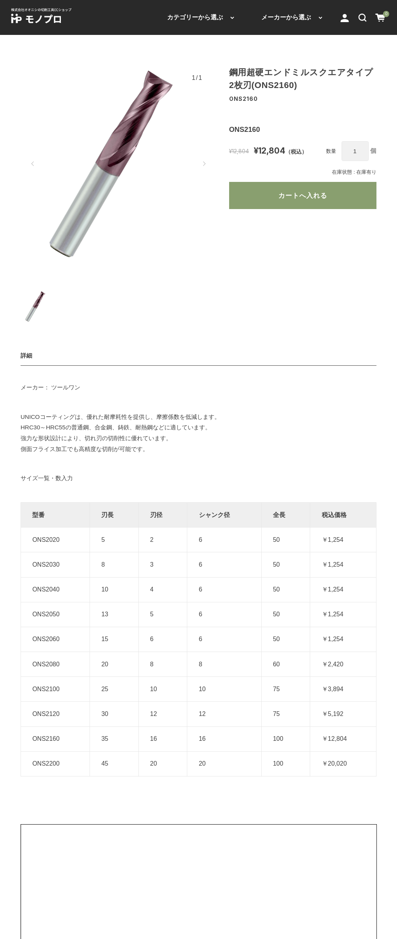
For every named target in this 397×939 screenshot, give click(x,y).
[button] (362, 17)
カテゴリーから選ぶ (195, 17)
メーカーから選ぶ (286, 17)
